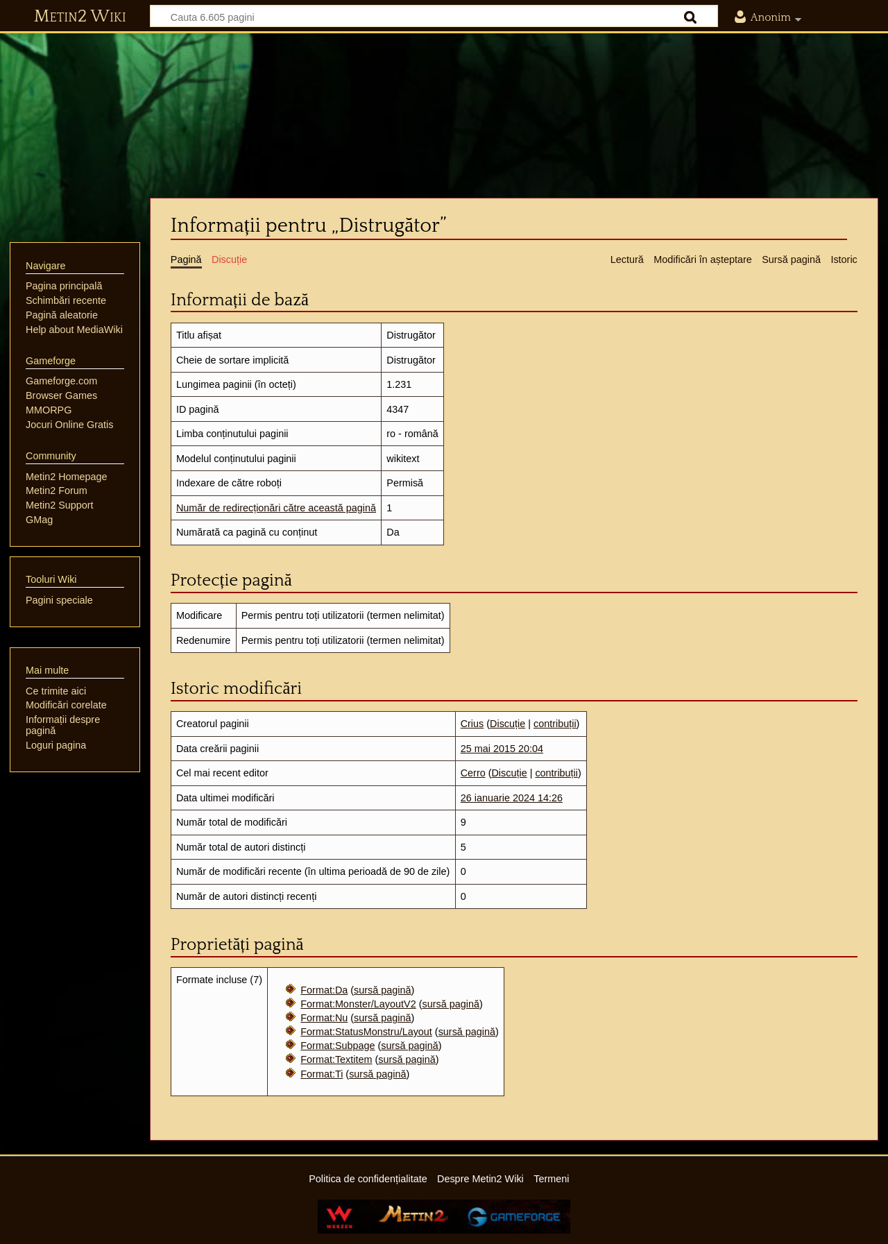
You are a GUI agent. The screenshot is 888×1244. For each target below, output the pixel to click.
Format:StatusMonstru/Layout (366, 1031)
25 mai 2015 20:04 (502, 748)
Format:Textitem (336, 1059)
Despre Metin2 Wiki (480, 1178)
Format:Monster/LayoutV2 (358, 1003)
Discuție (507, 723)
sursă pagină (382, 990)
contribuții (555, 723)
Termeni (551, 1178)
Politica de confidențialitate (368, 1178)
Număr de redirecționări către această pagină (276, 507)
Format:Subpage (337, 1045)
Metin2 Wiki (80, 16)
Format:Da (324, 990)
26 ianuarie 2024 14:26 (512, 797)
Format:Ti (321, 1074)
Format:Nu (324, 1017)
